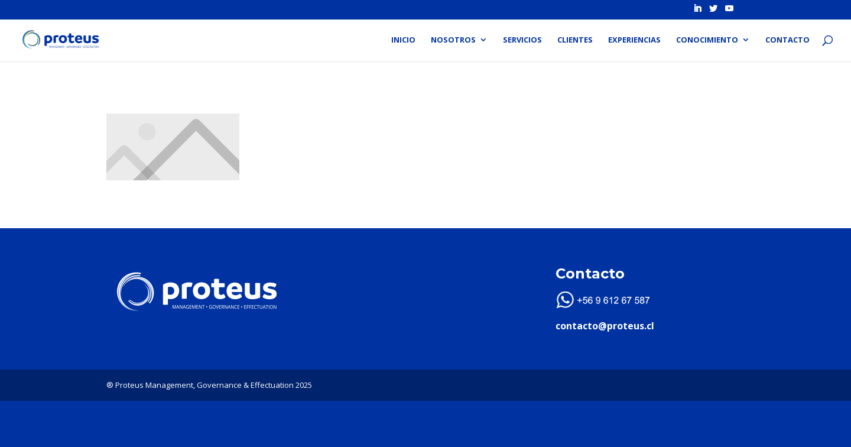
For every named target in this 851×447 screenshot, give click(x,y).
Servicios (522, 40)
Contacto (787, 40)
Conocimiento (707, 40)
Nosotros (453, 40)
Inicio (403, 40)
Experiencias (634, 40)
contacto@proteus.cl (605, 325)
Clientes (575, 40)
